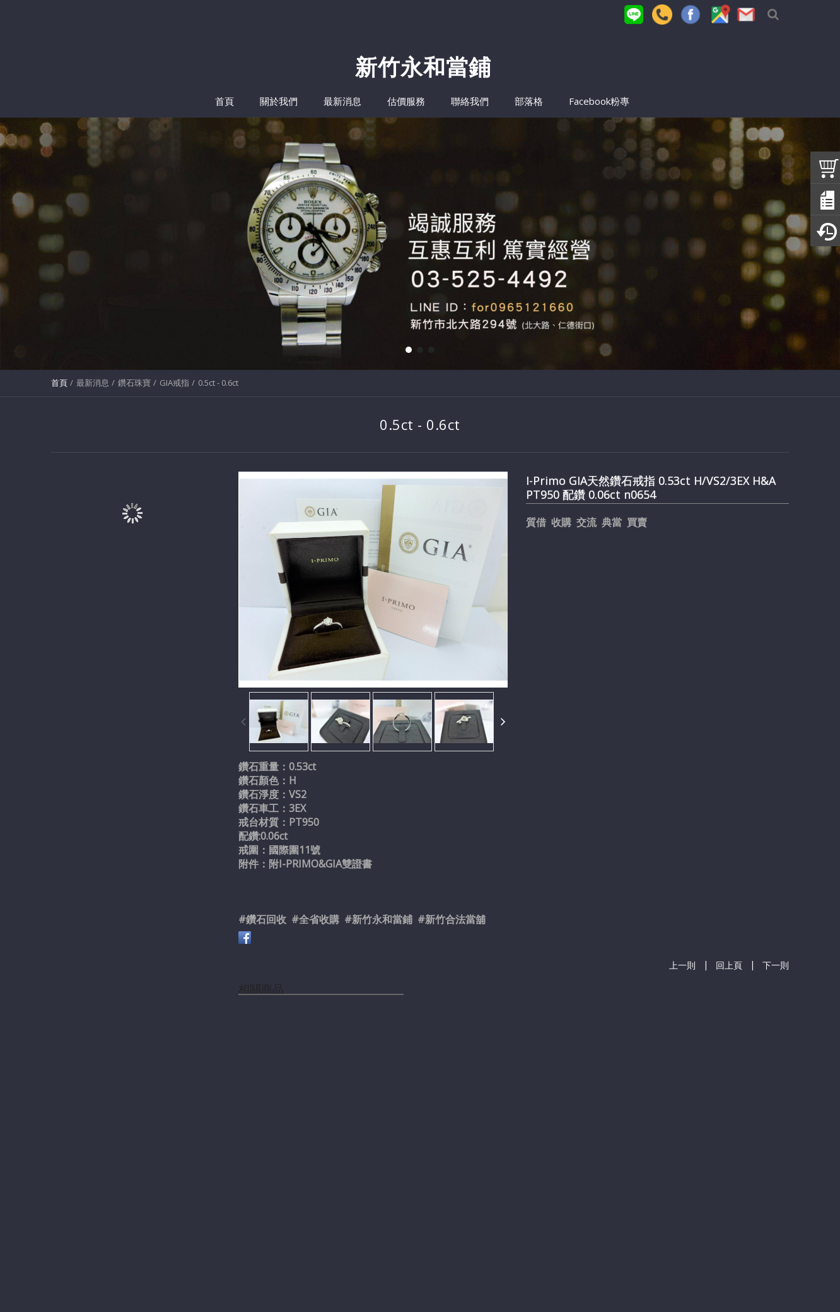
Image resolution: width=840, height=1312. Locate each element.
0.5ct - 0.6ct (218, 382)
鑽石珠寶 (134, 382)
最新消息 (92, 382)
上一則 (682, 966)
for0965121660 (387, 1276)
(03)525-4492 (262, 1276)
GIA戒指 (174, 382)
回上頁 (729, 966)
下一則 (775, 966)
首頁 (59, 382)
